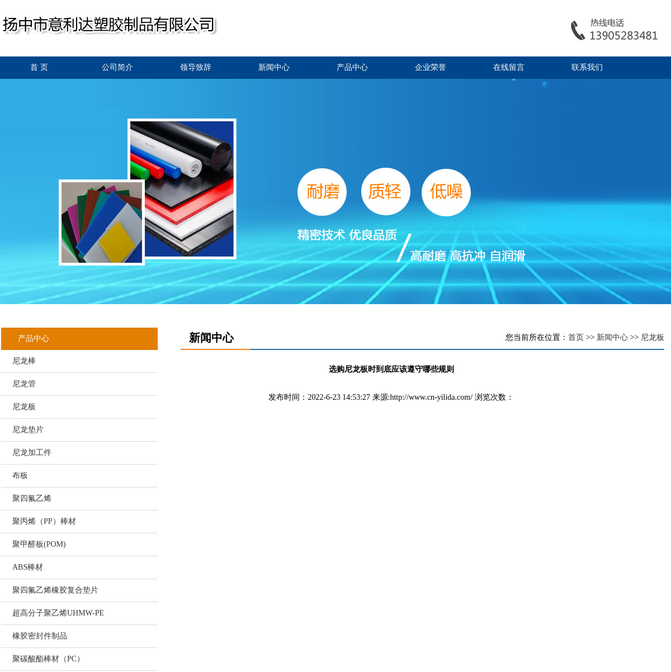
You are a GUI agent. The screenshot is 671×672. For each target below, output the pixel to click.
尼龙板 (24, 407)
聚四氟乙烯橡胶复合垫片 (55, 590)
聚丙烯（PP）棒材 (44, 521)
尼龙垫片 (28, 429)
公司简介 (117, 67)
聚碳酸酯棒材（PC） (48, 659)
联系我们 (587, 67)
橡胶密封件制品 (39, 636)
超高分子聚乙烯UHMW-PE (58, 613)
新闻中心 (274, 67)
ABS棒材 (27, 567)
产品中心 (352, 67)
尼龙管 (24, 384)
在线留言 (508, 67)
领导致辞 (195, 67)
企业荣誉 (430, 67)
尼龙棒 (24, 361)
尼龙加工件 (31, 452)
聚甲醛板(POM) (39, 544)
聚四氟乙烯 (31, 498)
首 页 (39, 67)
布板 (20, 475)
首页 (576, 337)
